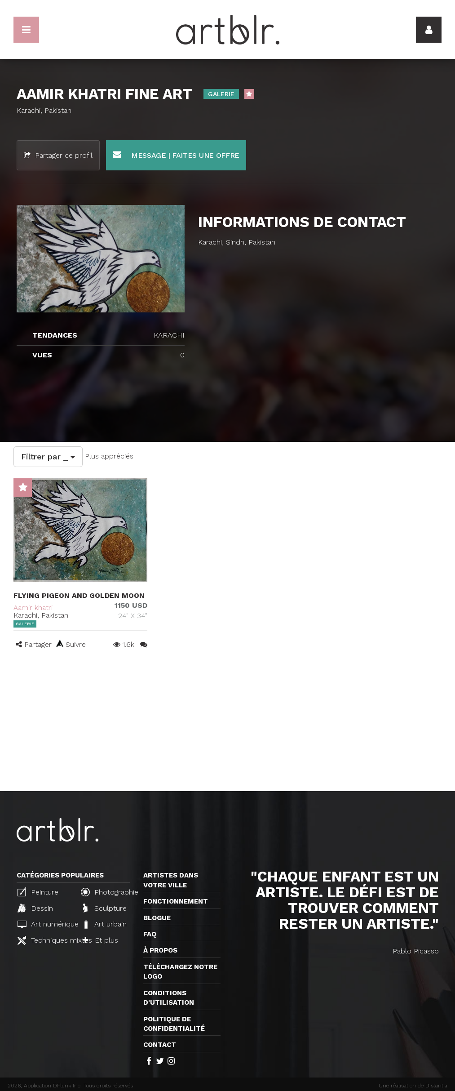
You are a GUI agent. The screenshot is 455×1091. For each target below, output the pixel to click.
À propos (160, 950)
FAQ (149, 934)
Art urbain (105, 924)
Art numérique (45, 924)
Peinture (38, 891)
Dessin (35, 908)
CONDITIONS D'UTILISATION (168, 997)
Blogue (157, 918)
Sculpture (105, 908)
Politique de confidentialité (174, 1024)
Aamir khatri (33, 607)
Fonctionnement (175, 901)
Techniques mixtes (45, 940)
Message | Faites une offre (176, 155)
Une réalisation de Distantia (413, 1085)
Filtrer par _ (48, 456)
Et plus (100, 940)
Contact (159, 1045)
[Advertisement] (227, 724)
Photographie (109, 891)
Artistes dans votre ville (170, 880)
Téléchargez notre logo (180, 971)
